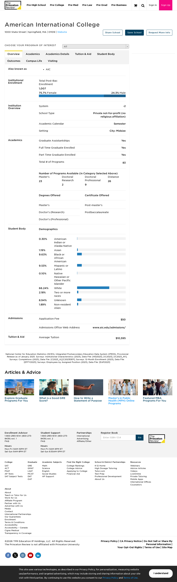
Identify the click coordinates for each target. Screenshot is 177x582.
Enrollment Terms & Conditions (15, 521)
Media (8, 508)
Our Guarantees (13, 517)
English (45, 471)
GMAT (31, 468)
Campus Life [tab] (34, 61)
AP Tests (9, 474)
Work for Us (11, 498)
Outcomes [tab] (13, 61)
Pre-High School (36, 5)
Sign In (153, 5)
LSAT (30, 471)
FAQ (7, 441)
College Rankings (75, 465)
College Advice (74, 468)
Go (139, 437)
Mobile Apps (136, 479)
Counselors (136, 484)
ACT (7, 468)
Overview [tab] (13, 54)
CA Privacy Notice (131, 541)
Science (46, 468)
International (83, 436)
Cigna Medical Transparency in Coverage (18, 531)
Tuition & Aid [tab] (83, 54)
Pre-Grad (101, 5)
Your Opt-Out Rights (129, 547)
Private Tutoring (138, 476)
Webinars (135, 465)
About (8, 492)
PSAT (7, 471)
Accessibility (11, 525)
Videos (133, 471)
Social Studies (49, 474)
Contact (9, 511)
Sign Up (165, 5)
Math (44, 465)
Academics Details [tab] (57, 54)
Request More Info (159, 32)
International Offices (140, 482)
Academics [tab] (33, 54)
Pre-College (57, 5)
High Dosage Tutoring (106, 468)
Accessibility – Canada (16, 527)
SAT (6, 465)
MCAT (31, 474)
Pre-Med (73, 5)
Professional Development (108, 476)
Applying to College (77, 471)
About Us (99, 479)
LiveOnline (135, 474)
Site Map (167, 547)
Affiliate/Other (84, 441)
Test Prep (99, 474)
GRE (30, 465)
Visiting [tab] (52, 61)
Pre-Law (87, 5)
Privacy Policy (110, 577)
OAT (30, 479)
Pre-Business (119, 5)
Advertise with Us (14, 506)
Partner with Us (13, 503)
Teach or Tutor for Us (15, 495)
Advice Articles (138, 468)
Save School (134, 32)
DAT (30, 476)
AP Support (48, 476)
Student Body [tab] (106, 54)
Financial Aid (73, 474)
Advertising (82, 438)
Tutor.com (100, 471)
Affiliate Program (13, 500)
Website (62, 32)
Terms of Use (130, 577)
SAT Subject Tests (14, 476)
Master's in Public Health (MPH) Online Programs (121, 401)
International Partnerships (18, 514)
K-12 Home (100, 465)
